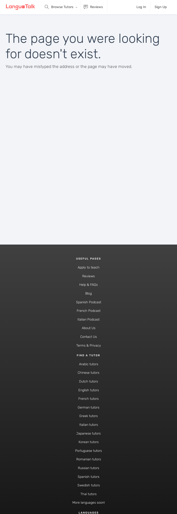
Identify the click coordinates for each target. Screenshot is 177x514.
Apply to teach (89, 267)
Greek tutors (88, 416)
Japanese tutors (88, 433)
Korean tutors (89, 442)
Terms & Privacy (88, 346)
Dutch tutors (88, 381)
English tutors (88, 390)
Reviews (88, 276)
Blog (88, 293)
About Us (88, 328)
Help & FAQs (88, 285)
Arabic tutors (88, 364)
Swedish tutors (88, 485)
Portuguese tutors (88, 451)
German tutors (88, 407)
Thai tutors (88, 494)
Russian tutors (88, 468)
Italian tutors (88, 425)
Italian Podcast (88, 319)
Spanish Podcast (88, 302)
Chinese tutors (88, 373)
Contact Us (88, 337)
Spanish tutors (88, 477)
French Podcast (88, 311)
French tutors (88, 399)
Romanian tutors (88, 459)
